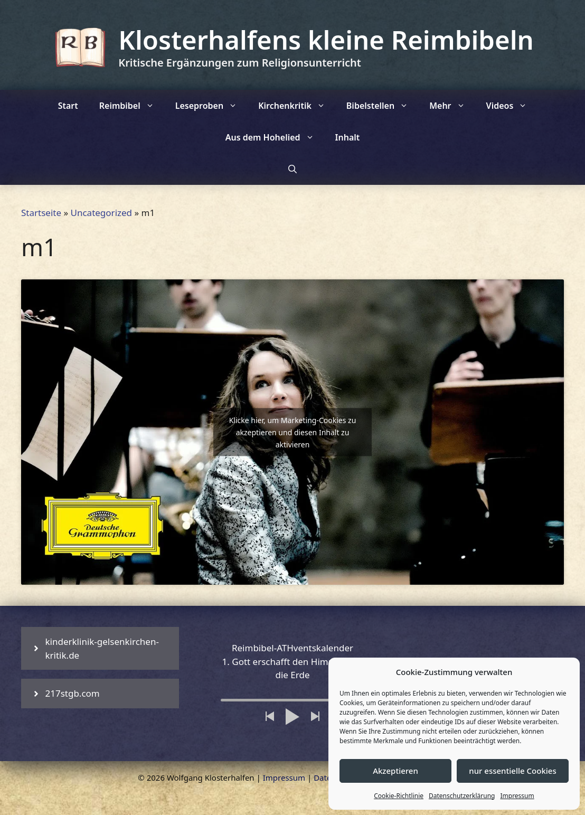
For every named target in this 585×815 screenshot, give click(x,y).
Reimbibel (132, 105)
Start (68, 105)
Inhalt (347, 137)
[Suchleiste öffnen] (292, 169)
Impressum (517, 795)
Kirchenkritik (297, 105)
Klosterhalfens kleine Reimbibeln (326, 39)
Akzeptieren (395, 770)
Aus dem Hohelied (275, 137)
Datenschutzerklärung (462, 795)
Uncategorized (102, 213)
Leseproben (211, 105)
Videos (512, 105)
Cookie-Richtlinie (398, 795)
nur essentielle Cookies (512, 770)
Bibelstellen (382, 105)
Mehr (452, 105)
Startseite (41, 213)
